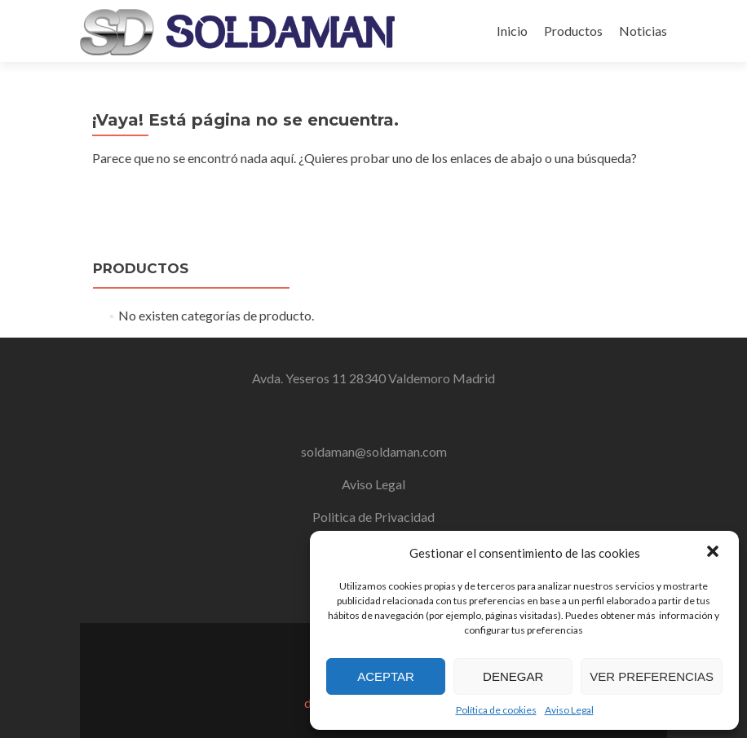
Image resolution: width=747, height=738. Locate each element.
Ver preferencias (652, 676)
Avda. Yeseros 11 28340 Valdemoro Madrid (373, 378)
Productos (573, 30)
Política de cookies (496, 710)
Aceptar (385, 676)
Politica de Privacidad (373, 516)
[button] (713, 553)
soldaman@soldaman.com (374, 451)
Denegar (513, 676)
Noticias (643, 30)
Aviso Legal (569, 710)
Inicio (512, 30)
